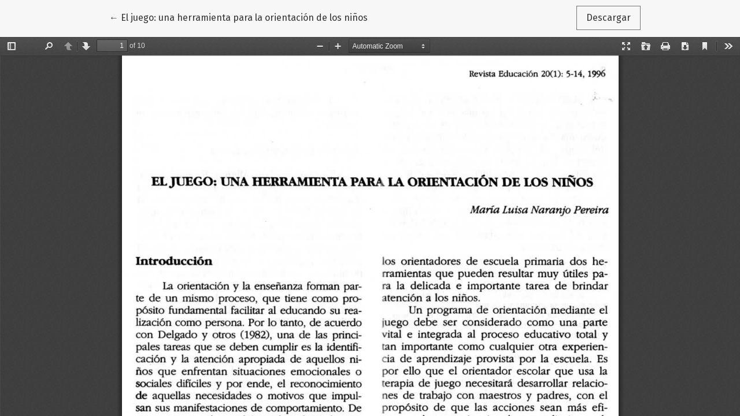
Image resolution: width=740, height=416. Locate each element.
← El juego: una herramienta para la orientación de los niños (238, 16)
